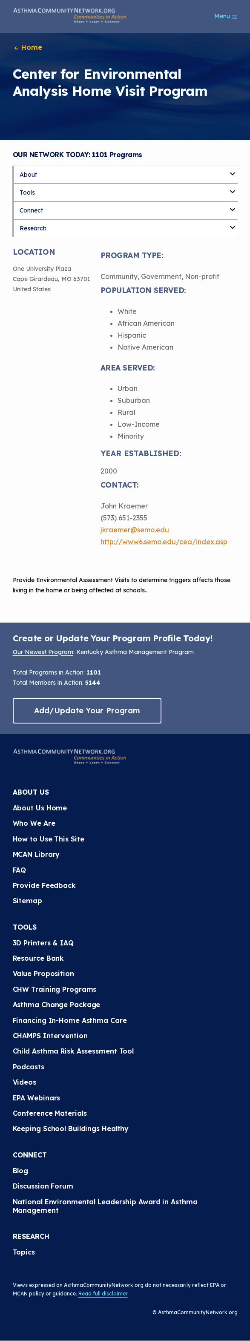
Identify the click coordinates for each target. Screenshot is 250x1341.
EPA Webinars (36, 1098)
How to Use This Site (48, 839)
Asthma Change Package (57, 1004)
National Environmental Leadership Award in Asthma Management (105, 1206)
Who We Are (34, 823)
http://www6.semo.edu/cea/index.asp (164, 541)
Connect (31, 210)
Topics (24, 1252)
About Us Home (40, 808)
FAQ (19, 870)
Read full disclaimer (103, 1293)
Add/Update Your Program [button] (87, 710)
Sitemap (27, 900)
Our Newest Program (43, 652)
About (28, 174)
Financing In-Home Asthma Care (70, 1020)
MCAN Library (36, 854)
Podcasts (28, 1066)
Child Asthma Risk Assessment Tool (73, 1051)
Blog (21, 1170)
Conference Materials (50, 1113)
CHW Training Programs (55, 989)
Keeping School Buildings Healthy (71, 1128)
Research (33, 228)
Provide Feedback (44, 885)
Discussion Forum (43, 1186)
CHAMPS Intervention (50, 1035)
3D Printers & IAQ (43, 943)
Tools (27, 192)
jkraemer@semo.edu (135, 529)
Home (28, 47)
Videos (24, 1082)
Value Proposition (43, 973)
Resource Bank (38, 958)
